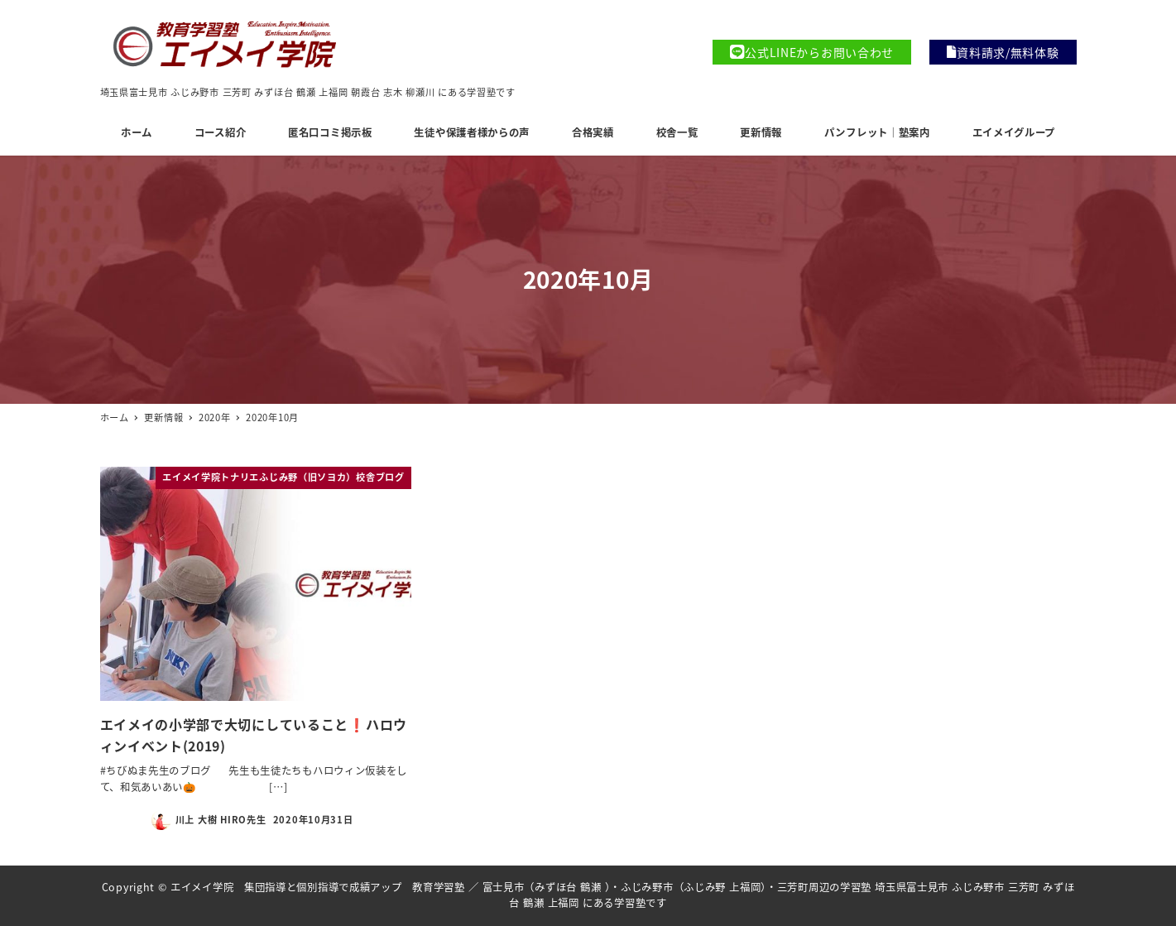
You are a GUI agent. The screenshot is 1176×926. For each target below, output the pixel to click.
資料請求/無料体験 (1002, 52)
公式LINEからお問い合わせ (812, 52)
